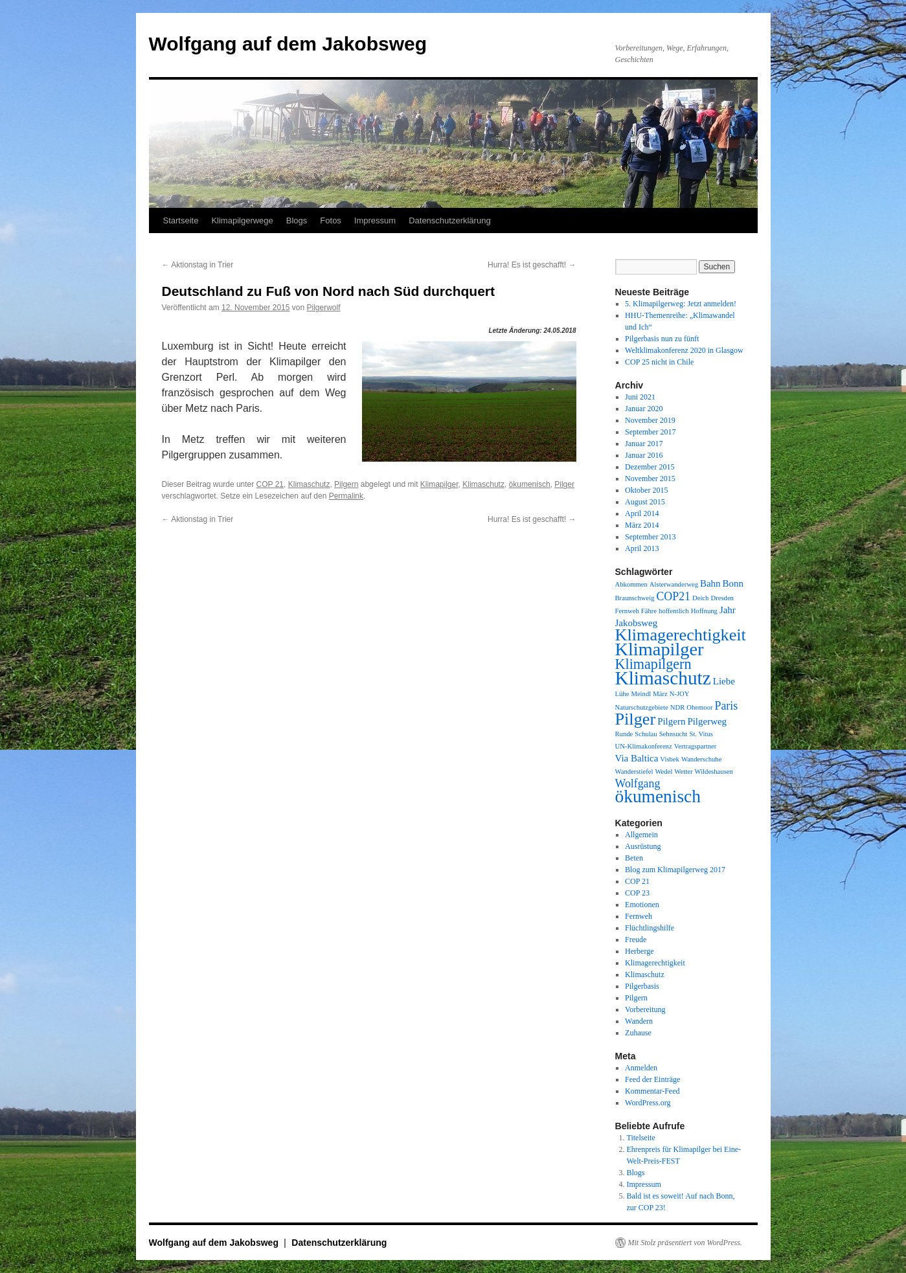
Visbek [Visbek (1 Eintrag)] (669, 759)
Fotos (330, 220)
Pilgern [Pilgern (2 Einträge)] (671, 721)
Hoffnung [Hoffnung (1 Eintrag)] (704, 610)
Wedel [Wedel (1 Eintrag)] (663, 771)
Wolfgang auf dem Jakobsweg (288, 43)
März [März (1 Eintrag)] (660, 693)
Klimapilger (439, 484)
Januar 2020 (644, 408)
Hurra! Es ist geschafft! (532, 264)
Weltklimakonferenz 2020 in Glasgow (684, 350)
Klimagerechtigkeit (655, 962)
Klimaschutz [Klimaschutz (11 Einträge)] (663, 678)
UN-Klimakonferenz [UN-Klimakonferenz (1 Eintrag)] (643, 746)
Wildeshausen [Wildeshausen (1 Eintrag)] (714, 771)
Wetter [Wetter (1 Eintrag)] (683, 771)
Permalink (346, 496)
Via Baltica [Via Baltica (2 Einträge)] (637, 758)
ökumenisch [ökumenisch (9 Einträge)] (658, 796)
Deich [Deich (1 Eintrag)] (700, 598)
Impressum (375, 220)
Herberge (639, 951)
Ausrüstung (643, 846)
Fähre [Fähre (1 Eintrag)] (649, 610)
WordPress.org (647, 1102)
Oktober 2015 (646, 490)
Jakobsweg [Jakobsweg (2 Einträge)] (636, 623)
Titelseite (641, 1137)
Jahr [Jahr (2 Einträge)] (727, 610)
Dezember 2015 (649, 466)
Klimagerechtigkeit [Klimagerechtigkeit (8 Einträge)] (680, 634)
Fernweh (638, 916)
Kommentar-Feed (652, 1091)
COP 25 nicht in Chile (659, 361)
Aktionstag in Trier (198, 264)
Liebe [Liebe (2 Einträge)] (724, 681)
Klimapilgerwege (242, 220)
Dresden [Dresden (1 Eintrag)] (722, 598)
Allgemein (641, 834)
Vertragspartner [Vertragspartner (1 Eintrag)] (695, 746)
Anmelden (641, 1067)
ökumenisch (529, 484)
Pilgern (346, 484)
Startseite (181, 220)
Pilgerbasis (642, 986)
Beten (634, 857)
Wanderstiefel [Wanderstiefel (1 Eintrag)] (634, 771)
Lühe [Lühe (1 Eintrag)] (622, 693)
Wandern (639, 1021)
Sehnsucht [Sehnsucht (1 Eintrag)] (673, 734)
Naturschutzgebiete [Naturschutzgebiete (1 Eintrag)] (641, 707)
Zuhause (638, 1032)
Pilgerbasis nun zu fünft (662, 338)
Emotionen (642, 904)
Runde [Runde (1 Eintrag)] (624, 734)
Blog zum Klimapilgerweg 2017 (675, 869)
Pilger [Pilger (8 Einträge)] (635, 719)
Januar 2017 (644, 443)
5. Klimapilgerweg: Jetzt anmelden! (680, 303)
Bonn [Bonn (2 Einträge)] (733, 583)
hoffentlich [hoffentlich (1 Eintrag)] (674, 610)
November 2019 (650, 420)
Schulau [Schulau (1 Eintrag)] (646, 734)
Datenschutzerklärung (449, 220)
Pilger (564, 484)
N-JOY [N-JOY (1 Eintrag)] (680, 693)
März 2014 (642, 525)
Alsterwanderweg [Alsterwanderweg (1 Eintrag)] (674, 584)
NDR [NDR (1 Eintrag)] (677, 707)
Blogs (297, 220)
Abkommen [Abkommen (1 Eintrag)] (631, 584)
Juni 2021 (640, 396)
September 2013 (650, 536)
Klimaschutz (309, 484)
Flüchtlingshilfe (649, 927)
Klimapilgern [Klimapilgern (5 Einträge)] (653, 664)
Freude (635, 939)
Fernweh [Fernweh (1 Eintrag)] (627, 610)
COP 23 (637, 892)
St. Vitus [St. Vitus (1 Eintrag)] (700, 734)
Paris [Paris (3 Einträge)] (726, 705)
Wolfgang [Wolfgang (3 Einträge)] (638, 783)
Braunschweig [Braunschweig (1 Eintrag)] (635, 598)
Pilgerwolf (323, 307)
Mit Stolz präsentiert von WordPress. (685, 1242)
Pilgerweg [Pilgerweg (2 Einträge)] (707, 721)
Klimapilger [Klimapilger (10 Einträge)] (659, 649)
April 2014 (642, 513)
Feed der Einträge (652, 1079)
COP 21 (270, 484)
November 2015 (650, 478)
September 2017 (650, 431)
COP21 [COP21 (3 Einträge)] (673, 596)
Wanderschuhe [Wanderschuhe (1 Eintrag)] (701, 759)
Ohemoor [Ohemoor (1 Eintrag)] (699, 707)
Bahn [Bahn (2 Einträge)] (710, 583)
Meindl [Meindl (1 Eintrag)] (641, 693)
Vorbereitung (645, 1009)
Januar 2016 (644, 455)
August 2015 (645, 501)
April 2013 (642, 548)
